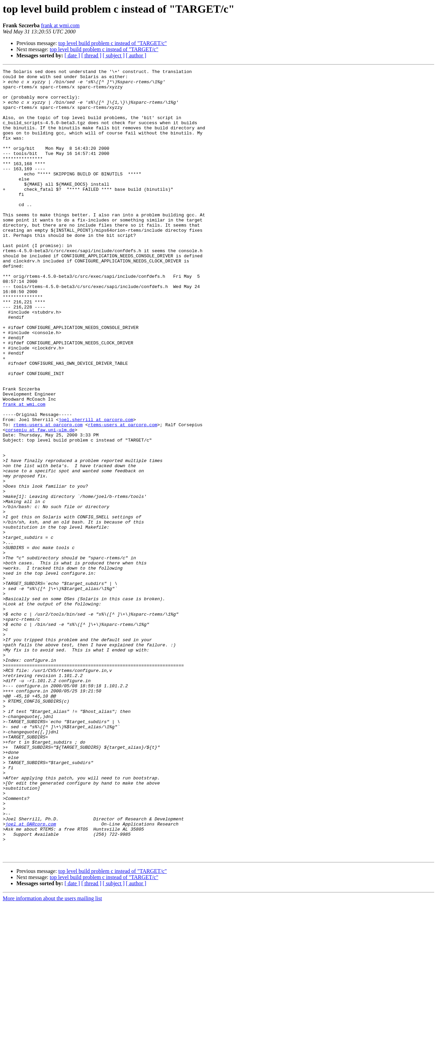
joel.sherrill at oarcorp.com (96, 490)
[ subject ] (114, 55)
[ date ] (72, 55)
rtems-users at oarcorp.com (48, 496)
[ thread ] (91, 55)
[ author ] (136, 55)
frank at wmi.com (60, 25)
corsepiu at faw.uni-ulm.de (40, 502)
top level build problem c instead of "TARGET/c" (112, 43)
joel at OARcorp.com (30, 975)
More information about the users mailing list (52, 1056)
